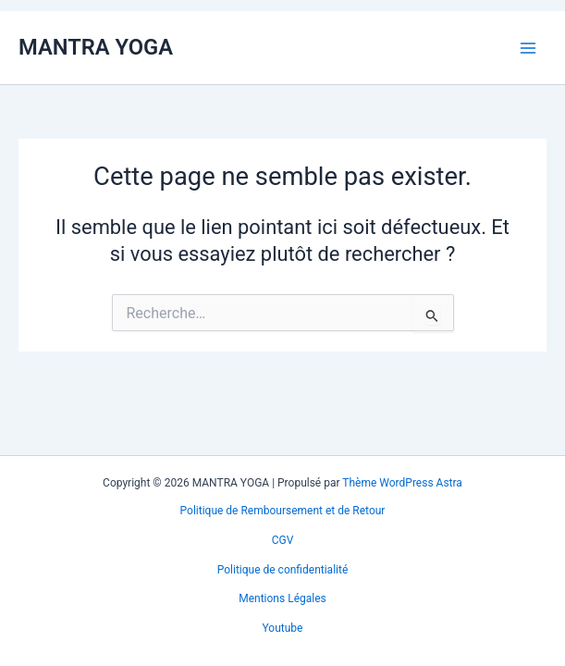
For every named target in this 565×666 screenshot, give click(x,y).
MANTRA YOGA (95, 47)
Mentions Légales (282, 598)
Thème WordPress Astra (402, 482)
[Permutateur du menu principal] (528, 47)
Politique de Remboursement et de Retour (283, 510)
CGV (283, 540)
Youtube (283, 628)
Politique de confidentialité (283, 569)
